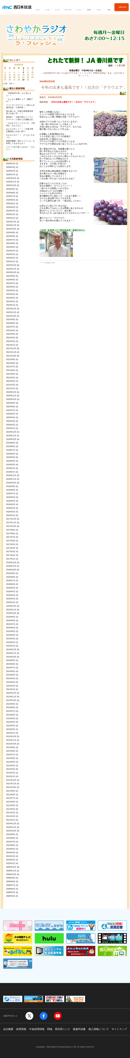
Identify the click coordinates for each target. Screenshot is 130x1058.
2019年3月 (10, 464)
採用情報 (21, 1029)
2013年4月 (10, 722)
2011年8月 (10, 794)
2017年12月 (11, 519)
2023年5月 (10, 290)
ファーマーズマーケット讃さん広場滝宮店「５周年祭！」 (20, 106)
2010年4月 (10, 852)
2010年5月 (10, 849)
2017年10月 (11, 526)
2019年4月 (10, 461)
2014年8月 (10, 664)
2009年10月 (11, 874)
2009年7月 (10, 885)
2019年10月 (11, 439)
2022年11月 (11, 312)
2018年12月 (11, 475)
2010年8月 (10, 838)
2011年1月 (10, 820)
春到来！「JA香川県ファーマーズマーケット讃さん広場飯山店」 (20, 118)
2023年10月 (11, 272)
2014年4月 (10, 678)
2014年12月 (11, 649)
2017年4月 (10, 548)
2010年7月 (10, 842)
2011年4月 (10, 809)
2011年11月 (11, 783)
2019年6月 (10, 454)
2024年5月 (10, 247)
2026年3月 (10, 167)
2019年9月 (10, 443)
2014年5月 (10, 675)
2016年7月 (10, 580)
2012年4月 (10, 765)
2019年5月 (10, 457)
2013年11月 (11, 697)
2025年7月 (10, 196)
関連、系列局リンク (58, 1029)
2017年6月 (10, 541)
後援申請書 (79, 1029)
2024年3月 (10, 254)
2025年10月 (11, 185)
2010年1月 (10, 863)
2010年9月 (10, 834)
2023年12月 (11, 265)
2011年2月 (10, 816)
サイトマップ (119, 1029)
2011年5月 (10, 805)
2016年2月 (10, 599)
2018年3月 (10, 508)
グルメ (99, 10)
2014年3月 (10, 682)
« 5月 (5, 83)
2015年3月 (10, 639)
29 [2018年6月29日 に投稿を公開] (23, 80)
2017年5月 (10, 544)
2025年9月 (10, 189)
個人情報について (98, 1029)
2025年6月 (10, 200)
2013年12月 (11, 693)
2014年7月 (10, 668)
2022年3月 (10, 341)
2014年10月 (11, 657)
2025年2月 (10, 214)
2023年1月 (10, 305)
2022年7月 (10, 327)
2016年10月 (11, 570)
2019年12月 (11, 432)
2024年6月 (10, 243)
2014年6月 (10, 671)
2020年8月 (10, 406)
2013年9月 (10, 704)
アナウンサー (68, 10)
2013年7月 (10, 711)
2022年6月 (10, 330)
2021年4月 (10, 378)
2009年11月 (11, 871)
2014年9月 (10, 660)
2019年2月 (10, 468)
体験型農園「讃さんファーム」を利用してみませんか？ (20, 142)
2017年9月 (10, 530)
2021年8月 (10, 363)
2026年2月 (10, 171)
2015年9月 (10, 617)
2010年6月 (10, 845)
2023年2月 (10, 301)
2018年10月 (11, 483)
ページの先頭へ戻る (47, 263)
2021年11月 (11, 352)
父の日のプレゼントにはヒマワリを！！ (63, 73)
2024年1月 (10, 261)
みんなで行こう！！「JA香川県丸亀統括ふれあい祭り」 (19, 130)
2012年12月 (11, 736)
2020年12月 (11, 392)
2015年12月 (11, 606)
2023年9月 (10, 276)
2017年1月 (10, 559)
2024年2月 (10, 258)
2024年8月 (10, 236)
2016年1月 (10, 602)
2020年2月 (10, 425)
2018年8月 (10, 490)
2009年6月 (10, 889)
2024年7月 (10, 240)
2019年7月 (10, 450)
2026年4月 (10, 163)
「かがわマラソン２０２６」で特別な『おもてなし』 (20, 124)
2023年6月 (10, 287)
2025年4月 (10, 207)
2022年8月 (10, 323)
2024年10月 (11, 229)
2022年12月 (11, 309)
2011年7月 (10, 798)
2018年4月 (10, 504)
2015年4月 (10, 635)
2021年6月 (10, 370)
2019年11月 (11, 435)
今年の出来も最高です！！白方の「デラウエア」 (84, 87)
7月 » (11, 83)
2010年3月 (10, 856)
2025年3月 (10, 211)
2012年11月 (11, 740)
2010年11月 (11, 827)
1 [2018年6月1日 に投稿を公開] (23, 70)
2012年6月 (10, 758)
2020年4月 (10, 417)
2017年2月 (10, 555)
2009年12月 (11, 867)
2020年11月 (11, 396)
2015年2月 (10, 642)
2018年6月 (10, 497)
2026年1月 (10, 174)
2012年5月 (10, 762)
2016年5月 (10, 588)
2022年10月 (11, 316)
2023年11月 (11, 269)
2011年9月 (10, 791)
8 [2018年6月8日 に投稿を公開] (23, 73)
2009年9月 (10, 878)
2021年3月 (10, 381)
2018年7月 (10, 493)
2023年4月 (10, 294)
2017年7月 (10, 537)
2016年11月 (11, 566)
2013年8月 (10, 707)
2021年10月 (11, 356)
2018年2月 (10, 512)
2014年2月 (10, 686)
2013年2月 (10, 729)
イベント (79, 10)
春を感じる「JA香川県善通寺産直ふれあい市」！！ (19, 112)
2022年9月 (10, 319)
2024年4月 (10, 251)
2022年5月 (10, 334)
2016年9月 (10, 573)
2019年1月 (10, 472)
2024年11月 (11, 225)
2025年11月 (11, 182)
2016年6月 (10, 584)
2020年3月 (10, 421)
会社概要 (8, 1029)
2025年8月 (10, 193)
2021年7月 (10, 367)
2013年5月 (10, 718)
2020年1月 (10, 428)
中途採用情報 (36, 1029)
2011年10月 (11, 787)
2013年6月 (10, 715)
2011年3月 (10, 812)
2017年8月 (10, 533)
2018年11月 (11, 479)
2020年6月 (10, 414)
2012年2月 (10, 773)
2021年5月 (10, 374)
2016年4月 (10, 591)
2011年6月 (10, 802)
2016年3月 (10, 595)
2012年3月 (10, 769)
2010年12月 (11, 823)
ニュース (57, 10)
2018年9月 (10, 486)
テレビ (38, 10)
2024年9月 (10, 232)
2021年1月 (10, 388)
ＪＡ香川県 (120, 65)
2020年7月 (10, 410)
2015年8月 (10, 620)
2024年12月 (11, 222)
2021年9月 (10, 359)
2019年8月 (10, 446)
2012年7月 (10, 754)
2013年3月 (10, 725)
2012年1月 (10, 776)
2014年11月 (11, 653)
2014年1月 (10, 689)
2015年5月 (10, 631)
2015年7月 (10, 624)
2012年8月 (10, 751)
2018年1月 (10, 515)
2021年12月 (11, 348)
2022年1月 (10, 345)
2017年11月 (11, 522)
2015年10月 (11, 613)
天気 (109, 10)
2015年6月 (10, 628)
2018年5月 (10, 501)
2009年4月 (10, 896)
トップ (87, 73)
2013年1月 (10, 733)
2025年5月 (10, 203)
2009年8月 (10, 881)
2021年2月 (10, 385)
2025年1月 (10, 218)
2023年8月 (10, 280)
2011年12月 (11, 780)
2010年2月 (10, 860)
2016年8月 (10, 577)
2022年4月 (10, 338)
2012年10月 (11, 744)
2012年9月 (10, 747)
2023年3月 (10, 298)
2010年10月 (11, 831)
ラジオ (48, 10)
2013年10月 (11, 700)
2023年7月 (10, 283)
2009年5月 (10, 892)
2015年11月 (11, 610)
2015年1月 (10, 646)
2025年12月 (11, 178)
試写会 (89, 10)
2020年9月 (10, 403)
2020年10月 (11, 399)
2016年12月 (11, 562)
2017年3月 (10, 551)
